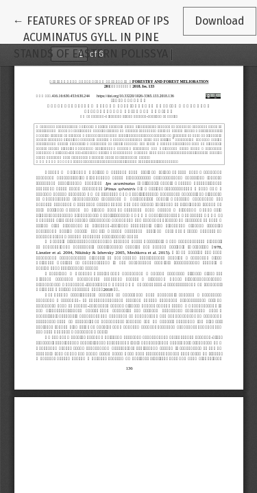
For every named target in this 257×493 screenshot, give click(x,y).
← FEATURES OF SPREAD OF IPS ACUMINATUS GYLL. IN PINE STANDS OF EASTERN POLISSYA (91, 36)
